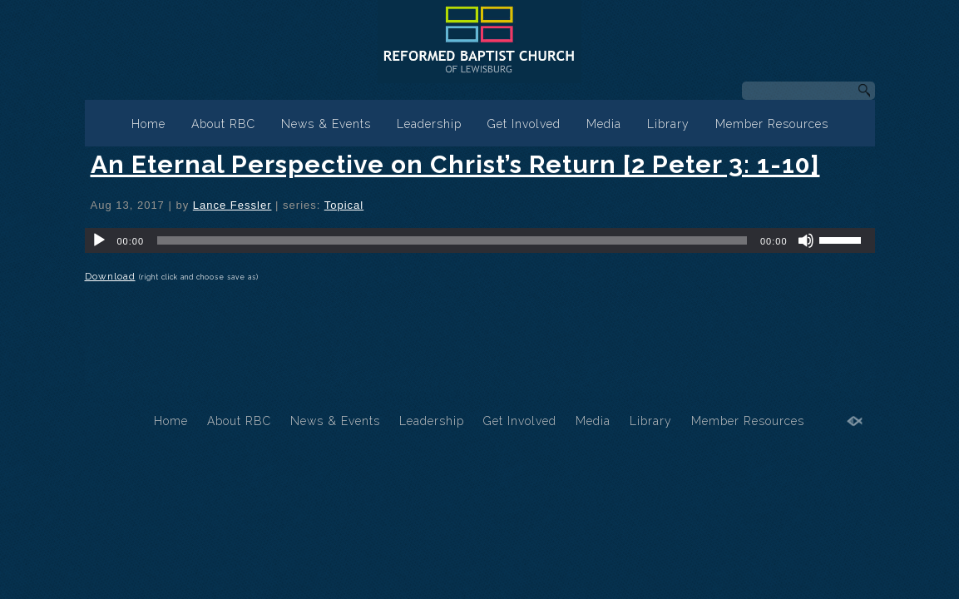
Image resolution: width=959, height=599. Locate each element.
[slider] (452, 240)
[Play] (99, 240)
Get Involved (524, 124)
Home (148, 124)
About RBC (223, 124)
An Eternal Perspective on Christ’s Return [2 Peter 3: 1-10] (455, 164)
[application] (480, 240)
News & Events (326, 124)
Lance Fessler (232, 205)
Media (603, 124)
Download (110, 276)
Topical (343, 205)
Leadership (429, 124)
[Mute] (806, 240)
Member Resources (771, 124)
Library (668, 124)
